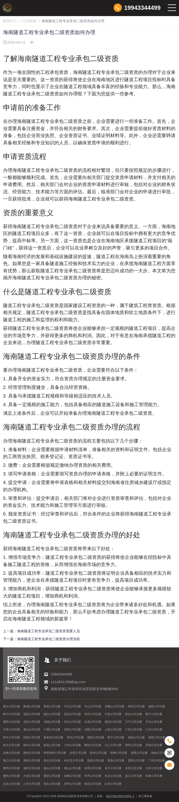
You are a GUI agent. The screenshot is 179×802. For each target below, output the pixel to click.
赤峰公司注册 (72, 776)
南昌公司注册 (136, 737)
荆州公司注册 (133, 745)
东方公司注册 (113, 768)
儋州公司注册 (11, 776)
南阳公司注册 (95, 737)
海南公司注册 (159, 752)
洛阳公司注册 (156, 737)
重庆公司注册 (52, 776)
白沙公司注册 (113, 783)
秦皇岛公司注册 (53, 737)
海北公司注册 (52, 760)
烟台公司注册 (52, 714)
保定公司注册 (92, 783)
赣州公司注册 (11, 768)
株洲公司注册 (31, 706)
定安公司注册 (133, 768)
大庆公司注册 (153, 768)
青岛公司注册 (75, 737)
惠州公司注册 (31, 752)
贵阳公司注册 (136, 760)
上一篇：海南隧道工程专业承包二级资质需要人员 (41, 631)
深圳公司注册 (72, 729)
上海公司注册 (113, 729)
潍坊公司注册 (113, 721)
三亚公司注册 (133, 729)
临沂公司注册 (11, 745)
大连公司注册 (31, 776)
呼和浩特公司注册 (55, 752)
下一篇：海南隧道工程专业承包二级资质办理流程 (41, 639)
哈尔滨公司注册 (74, 760)
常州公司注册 (92, 776)
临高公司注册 (52, 745)
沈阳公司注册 (92, 729)
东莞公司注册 (92, 768)
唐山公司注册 (31, 729)
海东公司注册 (31, 760)
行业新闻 (29, 21)
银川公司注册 (11, 714)
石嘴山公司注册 (114, 706)
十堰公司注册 (52, 729)
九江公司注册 (113, 745)
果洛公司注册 (115, 760)
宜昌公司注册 (31, 714)
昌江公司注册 (133, 776)
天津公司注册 (11, 729)
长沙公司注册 (113, 776)
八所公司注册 (31, 783)
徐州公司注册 (92, 714)
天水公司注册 (153, 721)
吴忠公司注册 (31, 721)
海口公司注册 (11, 760)
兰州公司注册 (72, 745)
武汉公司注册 (72, 721)
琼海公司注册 (31, 737)
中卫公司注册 (72, 706)
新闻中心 (10, 21)
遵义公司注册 (11, 706)
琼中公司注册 (11, 737)
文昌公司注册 (92, 721)
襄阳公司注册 (11, 721)
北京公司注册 (11, 783)
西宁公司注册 (153, 714)
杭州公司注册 (98, 752)
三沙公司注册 (153, 729)
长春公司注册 (153, 776)
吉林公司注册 (11, 752)
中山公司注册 (92, 706)
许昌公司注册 (113, 714)
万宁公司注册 (133, 721)
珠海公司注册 (52, 706)
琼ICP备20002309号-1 (120, 796)
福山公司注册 (52, 768)
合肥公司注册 (78, 752)
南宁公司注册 (115, 737)
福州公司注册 (31, 768)
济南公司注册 (153, 745)
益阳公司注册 (156, 706)
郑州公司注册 (136, 706)
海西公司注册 (139, 752)
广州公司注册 (156, 760)
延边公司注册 (72, 714)
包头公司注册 (52, 783)
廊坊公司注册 (92, 745)
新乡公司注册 (133, 714)
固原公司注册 (95, 760)
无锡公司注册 (52, 721)
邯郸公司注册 (118, 752)
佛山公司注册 (72, 768)
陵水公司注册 (31, 745)
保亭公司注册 (72, 783)
